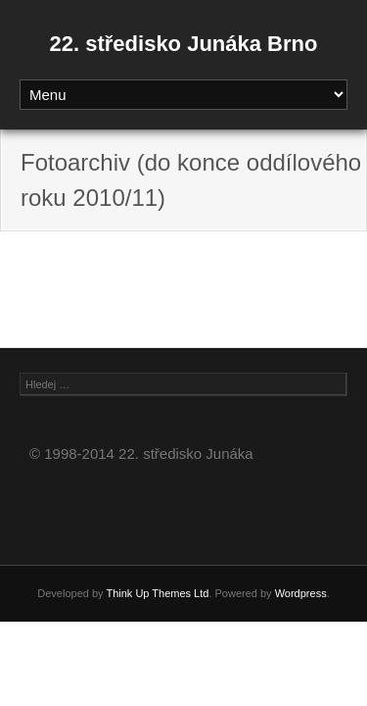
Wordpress (301, 593)
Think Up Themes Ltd (157, 593)
